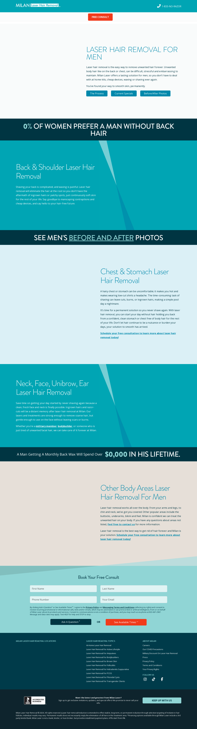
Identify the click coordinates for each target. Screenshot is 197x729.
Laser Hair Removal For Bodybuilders (102, 657)
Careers (146, 645)
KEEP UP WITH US (162, 700)
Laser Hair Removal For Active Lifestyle (103, 649)
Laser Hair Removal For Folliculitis (100, 665)
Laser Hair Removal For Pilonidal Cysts (103, 677)
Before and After (101, 238)
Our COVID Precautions (153, 649)
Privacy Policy (92, 607)
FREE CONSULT (100, 17)
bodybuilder (65, 426)
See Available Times (126, 622)
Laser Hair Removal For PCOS (99, 673)
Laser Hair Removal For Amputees (101, 653)
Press (145, 657)
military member (46, 426)
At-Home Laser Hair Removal (98, 645)
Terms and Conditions (152, 665)
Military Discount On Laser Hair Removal (160, 653)
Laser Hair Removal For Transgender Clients (105, 681)
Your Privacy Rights (151, 669)
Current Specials (124, 93)
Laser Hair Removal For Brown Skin (101, 661)
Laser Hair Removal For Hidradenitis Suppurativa (107, 669)
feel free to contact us (121, 524)
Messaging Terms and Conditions (118, 607)
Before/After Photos (155, 93)
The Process (97, 93)
